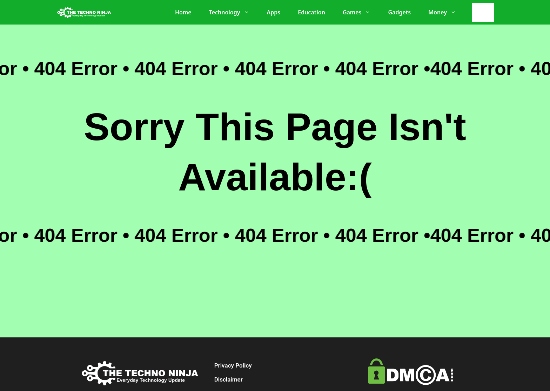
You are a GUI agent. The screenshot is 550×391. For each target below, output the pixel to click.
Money (445, 12)
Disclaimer (228, 379)
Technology (232, 12)
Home (183, 12)
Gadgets (399, 12)
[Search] (485, 12)
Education (311, 12)
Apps (274, 12)
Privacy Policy (233, 365)
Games (360, 12)
